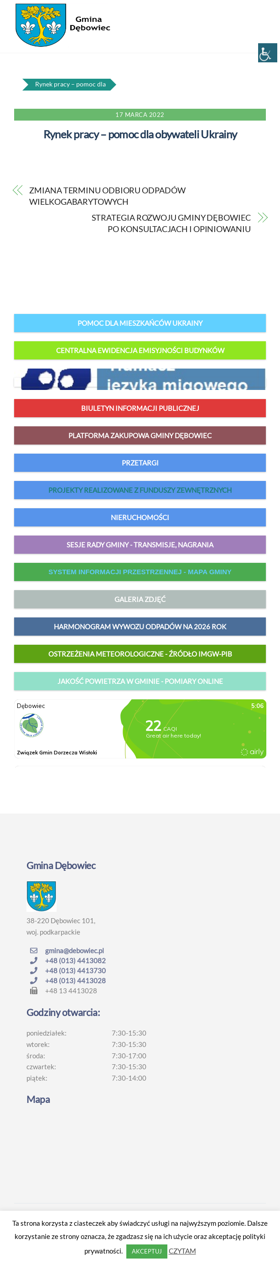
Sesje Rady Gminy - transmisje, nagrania (140, 545)
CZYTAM (182, 1251)
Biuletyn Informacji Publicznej (140, 408)
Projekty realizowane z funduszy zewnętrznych (140, 490)
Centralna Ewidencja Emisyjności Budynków (140, 350)
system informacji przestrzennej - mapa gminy (140, 572)
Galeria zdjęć (140, 599)
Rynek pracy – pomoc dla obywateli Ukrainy (140, 134)
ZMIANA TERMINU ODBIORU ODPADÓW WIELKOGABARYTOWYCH (107, 196)
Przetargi (140, 463)
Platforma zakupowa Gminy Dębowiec (140, 435)
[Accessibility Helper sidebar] (267, 52)
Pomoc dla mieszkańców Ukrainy (140, 323)
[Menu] (257, 12)
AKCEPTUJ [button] (147, 1251)
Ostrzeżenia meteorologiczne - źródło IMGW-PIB (140, 654)
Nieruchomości (140, 517)
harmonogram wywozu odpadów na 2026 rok (140, 626)
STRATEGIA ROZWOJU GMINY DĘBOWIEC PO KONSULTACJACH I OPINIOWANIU (171, 223)
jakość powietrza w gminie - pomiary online (140, 681)
